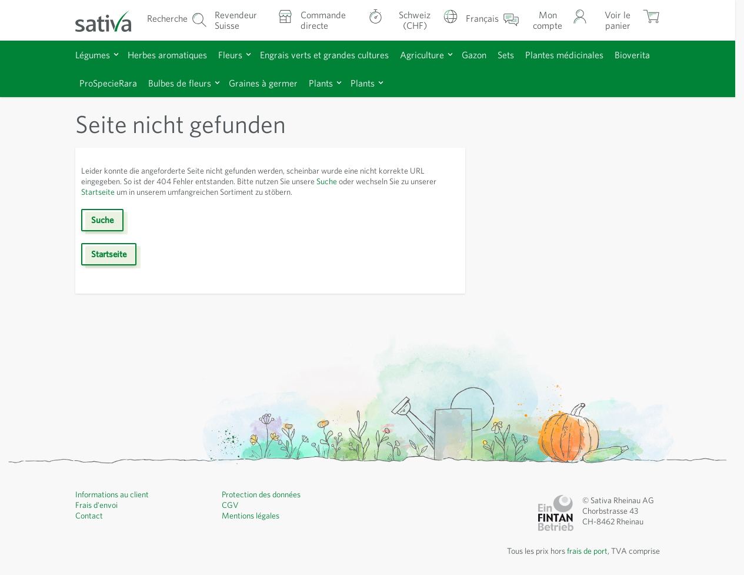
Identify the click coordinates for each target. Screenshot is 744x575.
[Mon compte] (557, 20)
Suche (326, 181)
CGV (230, 505)
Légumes (92, 54)
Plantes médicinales (564, 54)
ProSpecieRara (108, 83)
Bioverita (632, 54)
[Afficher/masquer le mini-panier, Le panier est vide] (627, 20)
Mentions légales (250, 515)
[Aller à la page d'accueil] (110, 20)
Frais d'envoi (96, 505)
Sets (506, 54)
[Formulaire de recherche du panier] (177, 20)
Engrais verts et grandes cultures (324, 54)
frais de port (587, 551)
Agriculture (422, 54)
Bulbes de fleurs (179, 83)
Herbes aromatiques (167, 54)
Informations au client (112, 494)
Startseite (98, 192)
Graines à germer (263, 83)
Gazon (474, 54)
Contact (89, 515)
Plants (321, 83)
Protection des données (261, 494)
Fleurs (230, 54)
